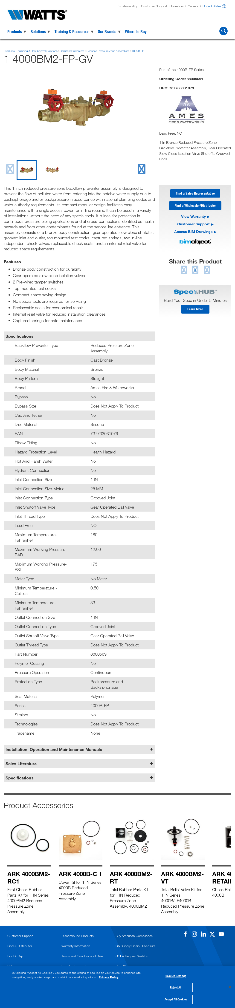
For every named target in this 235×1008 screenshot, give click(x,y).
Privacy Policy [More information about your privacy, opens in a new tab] (109, 976)
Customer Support (154, 6)
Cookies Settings (175, 975)
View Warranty (193, 217)
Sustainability (128, 6)
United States (212, 6)
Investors (177, 6)
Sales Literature (21, 763)
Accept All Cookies (176, 998)
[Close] (230, 987)
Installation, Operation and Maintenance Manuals (54, 749)
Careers (193, 6)
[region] (117, 986)
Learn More (195, 311)
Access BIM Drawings (193, 232)
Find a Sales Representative (195, 194)
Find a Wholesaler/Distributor (195, 206)
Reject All (175, 986)
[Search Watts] (223, 31)
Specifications (20, 777)
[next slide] (141, 169)
